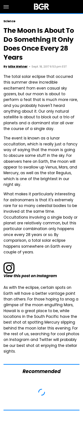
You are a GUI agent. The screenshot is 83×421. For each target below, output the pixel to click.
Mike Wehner (18, 66)
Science (9, 21)
